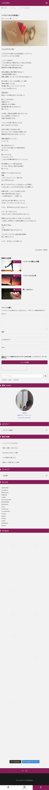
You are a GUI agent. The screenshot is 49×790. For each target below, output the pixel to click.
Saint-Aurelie (4, 504)
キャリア (4, 379)
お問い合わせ (24, 787)
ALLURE (3, 525)
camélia (3, 497)
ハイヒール (13, 8)
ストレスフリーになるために (10, 443)
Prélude (3, 518)
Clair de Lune (4, 509)
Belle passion (4, 492)
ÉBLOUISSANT (5, 502)
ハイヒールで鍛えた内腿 (31, 261)
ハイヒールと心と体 (29, 275)
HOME (5, 7)
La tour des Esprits (6, 499)
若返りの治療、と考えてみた (10, 448)
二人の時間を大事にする (9, 457)
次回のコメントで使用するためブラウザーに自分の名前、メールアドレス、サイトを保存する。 (24, 357)
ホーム (8, 787)
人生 (10, 379)
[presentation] (14, 367)
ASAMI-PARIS (4, 488)
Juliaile (3, 520)
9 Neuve (3, 513)
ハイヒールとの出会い (25, 8)
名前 (3, 332)
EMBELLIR (4, 495)
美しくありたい (28, 289)
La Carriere (29, 780)
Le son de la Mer (5, 511)
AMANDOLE (4, 523)
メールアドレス (5, 339)
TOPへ (41, 787)
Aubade (3, 516)
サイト (3, 347)
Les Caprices (4, 490)
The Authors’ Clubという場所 (10, 452)
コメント (3, 313)
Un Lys (3, 506)
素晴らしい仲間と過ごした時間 (10, 462)
